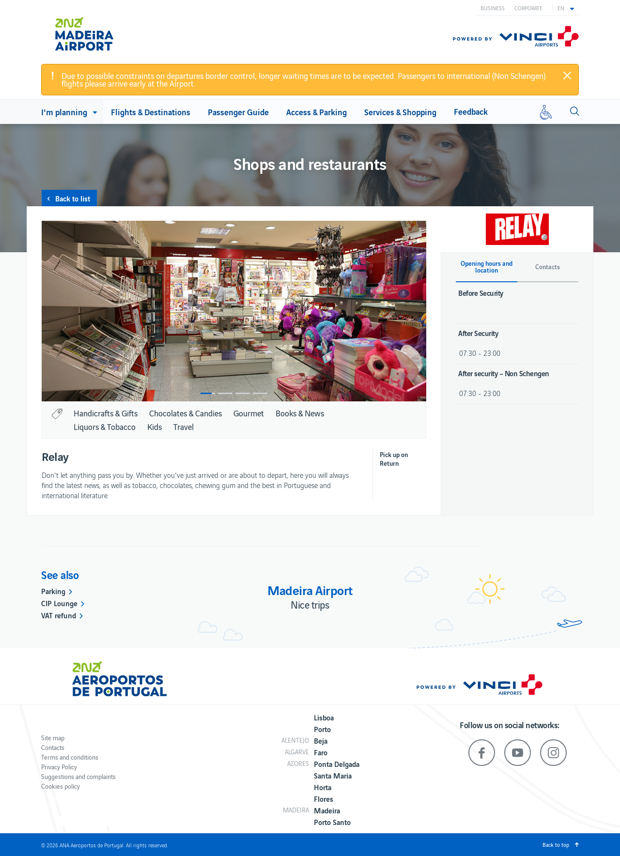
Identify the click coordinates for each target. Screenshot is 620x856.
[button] (566, 8)
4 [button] (260, 393)
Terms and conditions (69, 757)
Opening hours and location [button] (486, 267)
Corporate (528, 8)
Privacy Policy (59, 766)
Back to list (72, 198)
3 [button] (242, 393)
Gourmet (248, 413)
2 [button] (225, 393)
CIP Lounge (59, 603)
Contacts (52, 747)
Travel (183, 426)
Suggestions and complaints (78, 776)
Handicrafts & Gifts (106, 413)
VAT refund (58, 615)
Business (492, 8)
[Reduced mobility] (546, 112)
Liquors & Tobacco (105, 426)
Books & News (300, 413)
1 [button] (208, 393)
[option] (234, 311)
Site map (52, 737)
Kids (154, 426)
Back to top (555, 844)
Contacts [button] (547, 266)
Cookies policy (60, 786)
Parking (53, 591)
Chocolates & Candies (185, 413)
